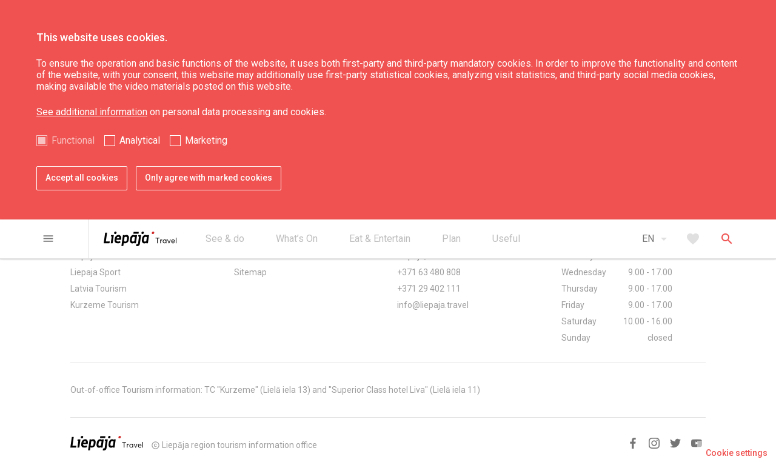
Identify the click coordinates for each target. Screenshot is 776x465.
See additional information (91, 112)
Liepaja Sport (95, 272)
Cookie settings (737, 453)
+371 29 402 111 (429, 288)
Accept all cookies (81, 177)
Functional (73, 140)
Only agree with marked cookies (208, 177)
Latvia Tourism (98, 288)
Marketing (206, 140)
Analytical (139, 140)
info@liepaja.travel (433, 305)
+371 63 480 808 (429, 272)
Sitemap (250, 272)
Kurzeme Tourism (104, 305)
